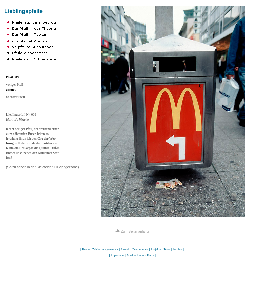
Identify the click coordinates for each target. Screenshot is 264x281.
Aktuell (125, 249)
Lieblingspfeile (23, 11)
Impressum (117, 255)
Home (86, 249)
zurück (11, 90)
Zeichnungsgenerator (105, 249)
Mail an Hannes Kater (140, 255)
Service (177, 249)
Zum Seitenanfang (132, 231)
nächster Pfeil (15, 97)
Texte (167, 249)
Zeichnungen (140, 249)
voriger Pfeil (14, 85)
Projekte (156, 249)
